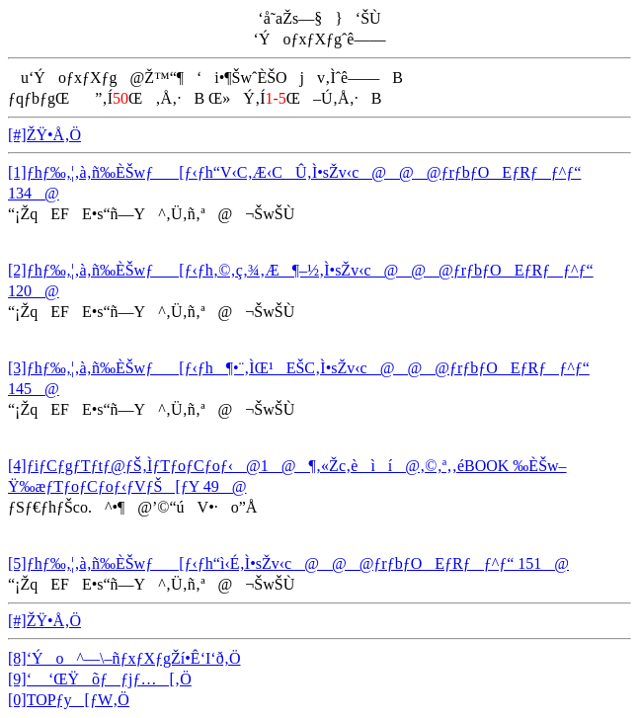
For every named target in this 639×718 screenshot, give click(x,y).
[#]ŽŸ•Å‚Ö (44, 134)
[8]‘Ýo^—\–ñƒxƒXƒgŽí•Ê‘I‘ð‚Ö (124, 658)
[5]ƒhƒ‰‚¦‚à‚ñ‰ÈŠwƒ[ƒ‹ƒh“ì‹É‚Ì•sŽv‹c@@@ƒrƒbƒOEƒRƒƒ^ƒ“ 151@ (288, 563)
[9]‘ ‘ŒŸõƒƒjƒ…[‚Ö (100, 679)
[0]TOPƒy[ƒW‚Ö (68, 699)
